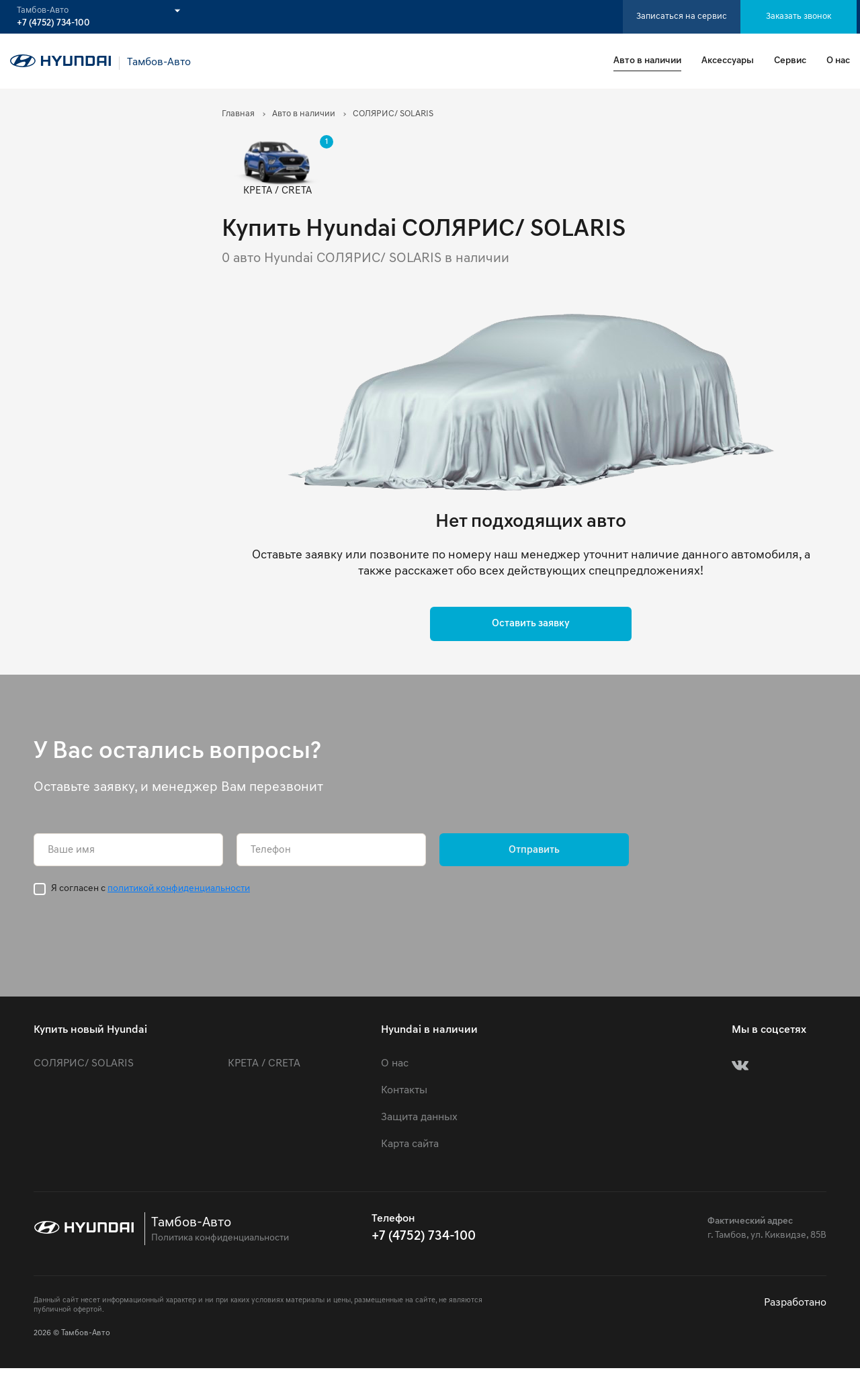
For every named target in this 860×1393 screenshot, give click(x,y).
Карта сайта (410, 1144)
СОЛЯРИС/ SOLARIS (84, 1063)
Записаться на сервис (681, 16)
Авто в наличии (647, 61)
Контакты (404, 1090)
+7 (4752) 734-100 (53, 23)
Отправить (534, 850)
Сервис (790, 61)
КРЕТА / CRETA (264, 1063)
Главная (238, 114)
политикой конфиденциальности (179, 889)
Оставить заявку (531, 624)
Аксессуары (727, 61)
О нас (838, 61)
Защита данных (419, 1117)
